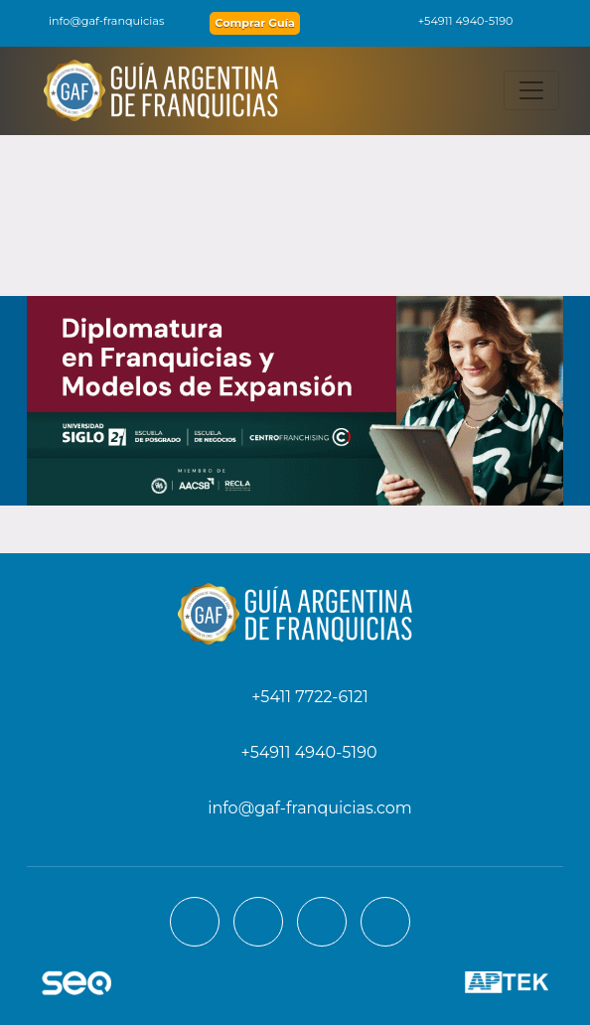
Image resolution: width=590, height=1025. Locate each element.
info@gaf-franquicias (94, 21)
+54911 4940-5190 (455, 21)
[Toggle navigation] (531, 90)
